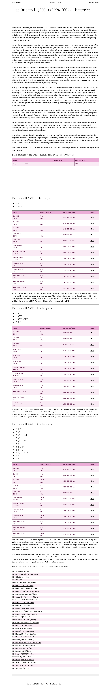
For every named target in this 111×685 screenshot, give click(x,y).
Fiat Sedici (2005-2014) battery (23, 660)
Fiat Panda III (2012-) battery (22, 651)
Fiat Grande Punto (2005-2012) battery (25, 623)
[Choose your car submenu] (60, 2)
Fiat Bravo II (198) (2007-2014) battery (25, 591)
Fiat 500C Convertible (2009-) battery (25, 574)
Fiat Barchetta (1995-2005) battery (24, 583)
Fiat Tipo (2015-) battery (20, 668)
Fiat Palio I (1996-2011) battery (23, 640)
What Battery (16, 2)
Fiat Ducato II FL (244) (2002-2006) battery (27, 611)
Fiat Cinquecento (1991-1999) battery (25, 594)
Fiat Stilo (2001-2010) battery (22, 665)
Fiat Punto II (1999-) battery (21, 657)
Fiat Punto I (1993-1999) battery (23, 654)
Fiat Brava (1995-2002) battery (22, 586)
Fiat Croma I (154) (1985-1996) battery (25, 597)
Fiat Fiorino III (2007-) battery (22, 617)
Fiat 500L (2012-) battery (20, 577)
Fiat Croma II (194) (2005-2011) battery (26, 600)
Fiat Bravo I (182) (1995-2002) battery (25, 588)
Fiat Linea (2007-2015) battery (22, 628)
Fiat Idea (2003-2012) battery (22, 625)
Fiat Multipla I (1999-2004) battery (24, 634)
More (92, 217)
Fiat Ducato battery (56, 684)
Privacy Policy (94, 2)
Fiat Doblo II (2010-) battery (21, 605)
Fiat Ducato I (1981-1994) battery (23, 608)
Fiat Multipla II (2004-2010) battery (24, 637)
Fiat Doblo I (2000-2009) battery (23, 603)
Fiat (47, 684)
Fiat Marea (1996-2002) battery (23, 631)
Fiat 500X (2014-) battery (21, 580)
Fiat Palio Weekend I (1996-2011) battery (26, 642)
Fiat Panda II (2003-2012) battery (23, 648)
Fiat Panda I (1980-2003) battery (23, 645)
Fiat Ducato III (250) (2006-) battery (24, 614)
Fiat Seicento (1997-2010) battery (24, 662)
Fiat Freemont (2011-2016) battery (24, 620)
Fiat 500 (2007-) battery (20, 571)
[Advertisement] (55, 182)
